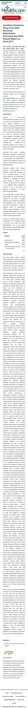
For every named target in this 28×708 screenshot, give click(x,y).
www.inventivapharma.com (13, 229)
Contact (14, 703)
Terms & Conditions (20, 696)
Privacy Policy (20, 699)
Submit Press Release (8, 696)
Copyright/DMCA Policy (9, 699)
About (7, 693)
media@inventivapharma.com (12, 246)
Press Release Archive (16, 693)
